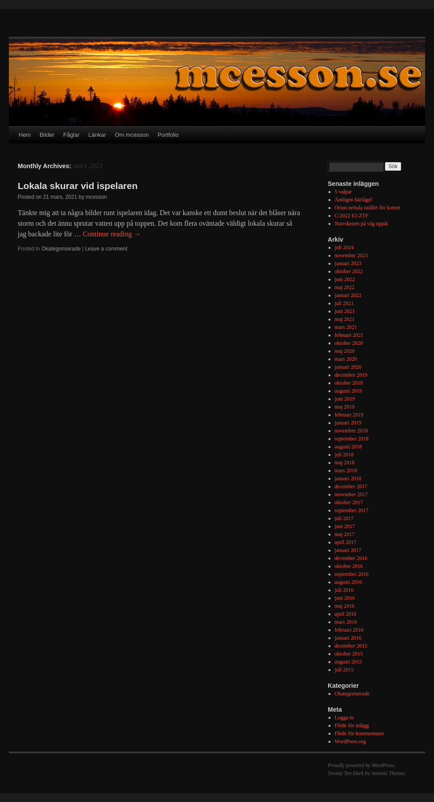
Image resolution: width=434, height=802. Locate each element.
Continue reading (112, 234)
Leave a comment (106, 249)
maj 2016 (345, 606)
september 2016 (351, 574)
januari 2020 (348, 367)
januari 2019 (348, 423)
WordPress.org (350, 741)
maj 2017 (345, 534)
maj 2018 (345, 462)
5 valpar (343, 192)
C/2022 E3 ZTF (351, 215)
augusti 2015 (348, 662)
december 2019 (351, 375)
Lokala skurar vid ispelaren (78, 186)
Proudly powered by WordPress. (362, 765)
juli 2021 (344, 303)
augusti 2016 (348, 582)
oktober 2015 (349, 654)
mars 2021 (346, 327)
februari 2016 (349, 630)
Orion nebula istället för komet (367, 207)
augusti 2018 (348, 446)
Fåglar (71, 134)
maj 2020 (345, 351)
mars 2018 (346, 470)
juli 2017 (344, 518)
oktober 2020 (349, 343)
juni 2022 (345, 279)
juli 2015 (344, 670)
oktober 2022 (349, 271)
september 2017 (351, 510)
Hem (25, 134)
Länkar (97, 134)
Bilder (46, 134)
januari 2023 (348, 263)
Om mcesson (132, 134)
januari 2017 (348, 550)
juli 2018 (344, 454)
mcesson (96, 197)
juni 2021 (345, 311)
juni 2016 (345, 598)
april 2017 (345, 542)
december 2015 (351, 646)
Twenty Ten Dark (346, 773)
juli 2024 (344, 247)
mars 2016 (346, 622)
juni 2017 (345, 526)
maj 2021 (345, 319)
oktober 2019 (349, 383)
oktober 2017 (349, 502)
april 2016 (345, 614)
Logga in (344, 717)
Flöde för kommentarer (359, 733)
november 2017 (351, 494)
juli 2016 (344, 590)
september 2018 (351, 439)
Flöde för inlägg (352, 725)
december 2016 (351, 558)
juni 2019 (345, 399)
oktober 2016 (349, 566)
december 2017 (351, 486)
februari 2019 (349, 415)
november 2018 (351, 431)
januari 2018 (348, 478)
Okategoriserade (61, 249)
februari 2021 (349, 335)
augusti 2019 (348, 391)
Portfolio (168, 134)
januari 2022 (348, 295)
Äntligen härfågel (353, 200)
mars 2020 (346, 359)
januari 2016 (348, 638)
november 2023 (351, 255)
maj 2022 (345, 287)
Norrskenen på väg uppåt (361, 223)
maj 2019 (345, 407)
